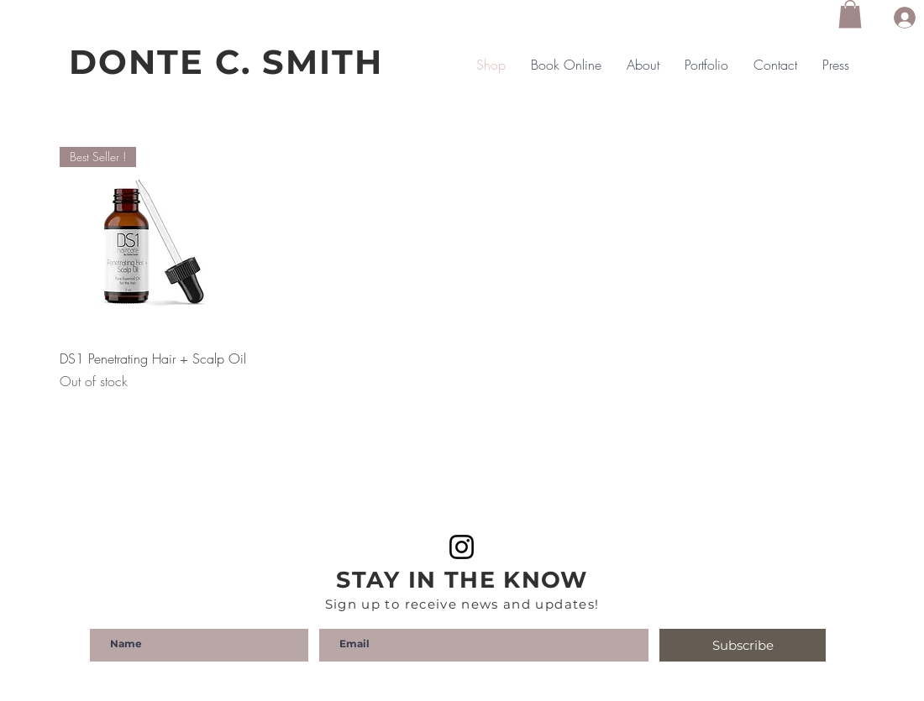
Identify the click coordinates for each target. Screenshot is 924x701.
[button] (850, 14)
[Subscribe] (742, 645)
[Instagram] (461, 547)
